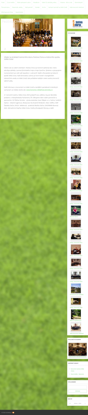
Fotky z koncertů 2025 (76, 48)
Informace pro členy (7, 12)
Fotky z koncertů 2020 (76, 113)
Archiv (44, 7)
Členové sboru (5, 7)
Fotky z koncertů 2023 (76, 74)
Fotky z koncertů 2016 (76, 177)
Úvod (2, 2)
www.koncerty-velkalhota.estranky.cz (39, 90)
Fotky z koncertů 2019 (76, 126)
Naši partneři (29, 7)
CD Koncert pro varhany (76, 294)
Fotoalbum (36, 2)
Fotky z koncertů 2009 (76, 307)
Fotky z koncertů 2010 (76, 281)
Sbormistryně (78, 2)
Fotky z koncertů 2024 (76, 61)
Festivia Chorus (13, 21)
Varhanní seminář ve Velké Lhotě (57, 7)
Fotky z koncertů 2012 (76, 255)
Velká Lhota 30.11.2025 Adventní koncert (77, 356)
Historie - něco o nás (66, 2)
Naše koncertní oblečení (77, 7)
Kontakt (37, 7)
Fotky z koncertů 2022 (76, 87)
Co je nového (11, 2)
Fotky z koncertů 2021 (76, 100)
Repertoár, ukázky (17, 7)
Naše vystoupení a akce (24, 2)
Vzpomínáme (19, 12)
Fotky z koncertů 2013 (76, 242)
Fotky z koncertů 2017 (76, 164)
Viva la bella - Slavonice (77, 374)
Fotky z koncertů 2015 (76, 203)
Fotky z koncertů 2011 (76, 268)
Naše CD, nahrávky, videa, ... (50, 2)
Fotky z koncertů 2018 (76, 152)
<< (70, 403)
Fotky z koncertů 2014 (76, 229)
